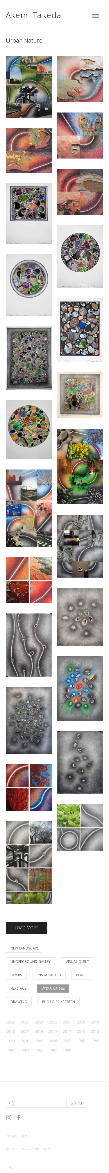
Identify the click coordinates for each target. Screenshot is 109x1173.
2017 (25, 1031)
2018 (11, 1031)
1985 (95, 1040)
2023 (39, 1022)
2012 (95, 1031)
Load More (26, 928)
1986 (81, 1040)
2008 (53, 1040)
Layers (16, 974)
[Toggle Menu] (95, 16)
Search (77, 1103)
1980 (67, 1050)
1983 (25, 1050)
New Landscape (24, 948)
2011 (11, 1040)
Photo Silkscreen (58, 1001)
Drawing (18, 1001)
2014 (67, 1031)
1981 (53, 1050)
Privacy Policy (17, 1136)
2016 (39, 1031)
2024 (25, 1022)
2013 (81, 1031)
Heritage (18, 988)
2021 (67, 1022)
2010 (25, 1040)
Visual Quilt (77, 961)
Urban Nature (53, 988)
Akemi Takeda (33, 14)
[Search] (36, 1103)
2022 (53, 1022)
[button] (10, 1168)
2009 (39, 1040)
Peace (81, 974)
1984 (11, 1050)
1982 (39, 1050)
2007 (67, 1040)
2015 (53, 1031)
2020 (81, 1022)
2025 (11, 1022)
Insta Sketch (49, 974)
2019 (95, 1022)
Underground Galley (30, 961)
